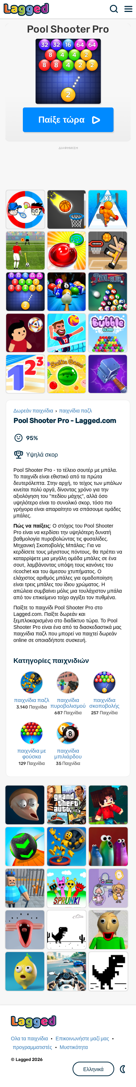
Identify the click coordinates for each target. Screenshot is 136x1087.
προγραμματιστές (32, 1047)
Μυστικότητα (74, 1047)
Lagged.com (34, 1021)
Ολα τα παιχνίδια (29, 1039)
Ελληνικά (93, 1069)
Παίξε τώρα (61, 119)
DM (123, 1069)
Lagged (27, 9)
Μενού (128, 9)
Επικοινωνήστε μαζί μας (82, 1039)
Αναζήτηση (114, 9)
